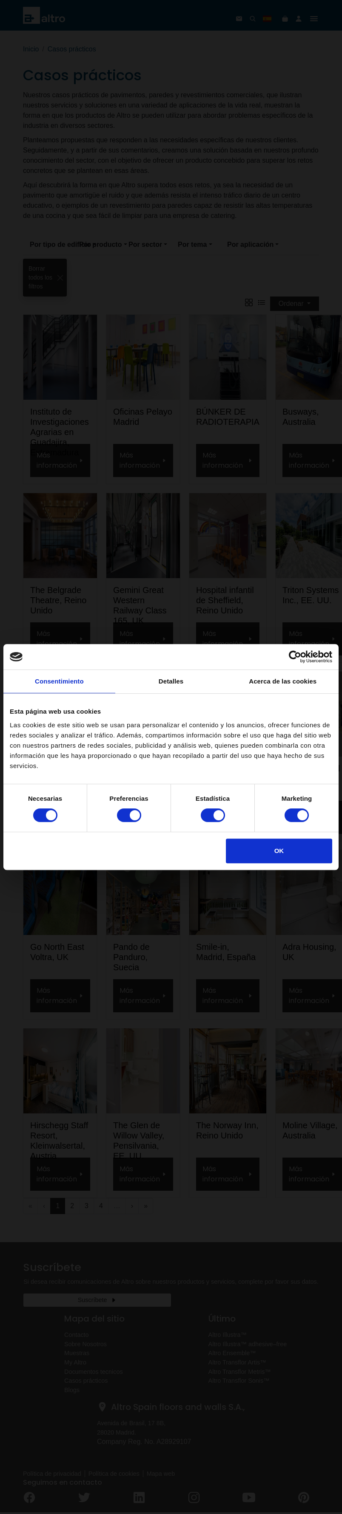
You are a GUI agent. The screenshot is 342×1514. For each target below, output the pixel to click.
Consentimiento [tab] (59, 681)
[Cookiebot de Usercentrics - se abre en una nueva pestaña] (295, 656)
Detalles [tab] (171, 681)
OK (279, 850)
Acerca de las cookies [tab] (282, 681)
